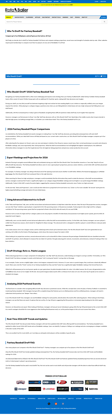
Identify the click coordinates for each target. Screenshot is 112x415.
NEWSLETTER (41, 398)
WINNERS (50, 1)
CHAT (71, 17)
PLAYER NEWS (29, 17)
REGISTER (103, 1)
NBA (14, 1)
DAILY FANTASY (46, 17)
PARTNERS (56, 1)
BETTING (43, 1)
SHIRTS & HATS (51, 398)
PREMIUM (8, 17)
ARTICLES (37, 17)
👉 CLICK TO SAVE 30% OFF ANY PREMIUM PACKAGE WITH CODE (56, 4)
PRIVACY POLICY (88, 398)
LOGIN (96, 1)
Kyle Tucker (9, 174)
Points (104, 76)
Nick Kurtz (94, 171)
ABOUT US (71, 398)
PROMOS (77, 17)
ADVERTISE (22, 398)
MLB (11, 1)
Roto (98, 76)
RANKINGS (65, 17)
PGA (22, 1)
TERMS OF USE (98, 398)
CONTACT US (13, 398)
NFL (7, 1)
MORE (34, 1)
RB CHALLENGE (62, 398)
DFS (39, 1)
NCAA (30, 1)
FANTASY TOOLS (56, 17)
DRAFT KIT (84, 17)
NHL (18, 1)
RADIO (103, 17)
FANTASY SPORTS (19, 17)
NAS (26, 1)
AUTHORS (78, 398)
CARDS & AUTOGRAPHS (65, 1)
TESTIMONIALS (31, 398)
